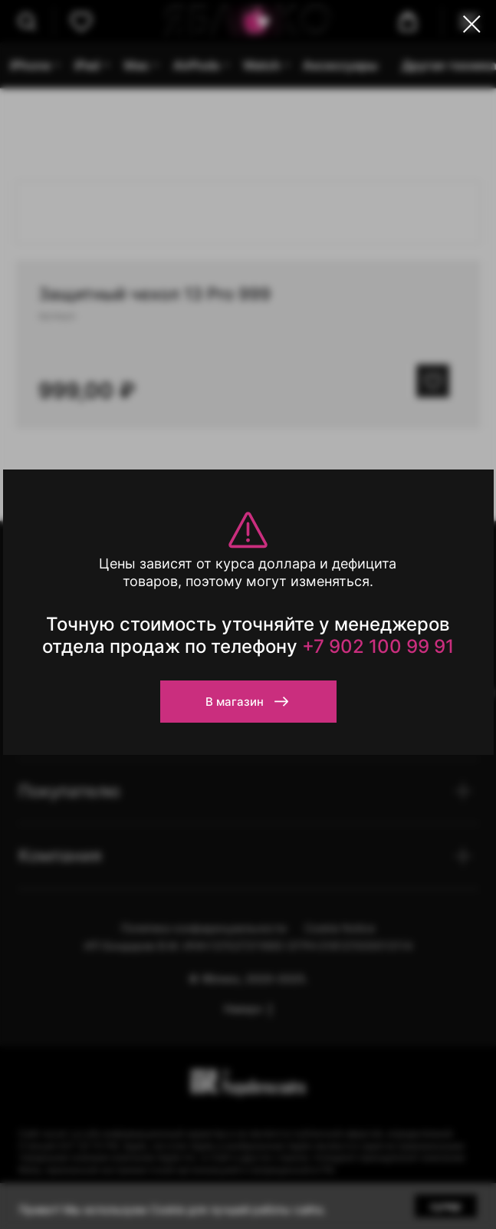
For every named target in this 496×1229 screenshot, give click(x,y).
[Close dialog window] (471, 24)
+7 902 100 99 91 (378, 646)
